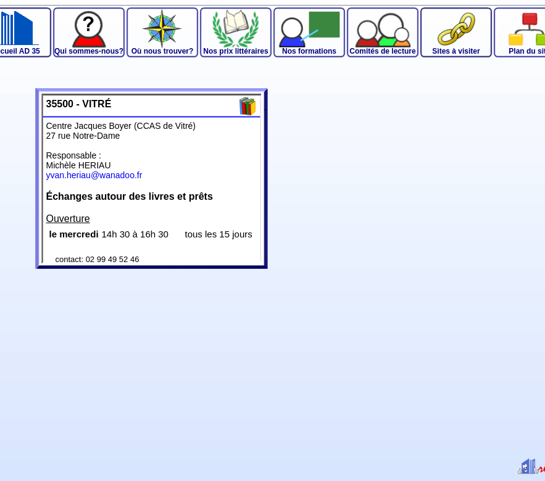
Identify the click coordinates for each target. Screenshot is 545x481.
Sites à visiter (456, 51)
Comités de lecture (382, 51)
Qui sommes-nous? (88, 51)
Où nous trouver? (162, 51)
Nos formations (309, 51)
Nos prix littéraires (235, 51)
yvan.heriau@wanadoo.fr (94, 175)
